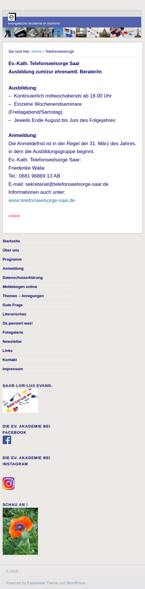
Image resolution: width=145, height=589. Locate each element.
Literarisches (14, 314)
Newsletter (12, 341)
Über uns (11, 250)
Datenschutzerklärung (23, 277)
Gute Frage (13, 305)
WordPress (75, 583)
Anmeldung (13, 268)
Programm (12, 259)
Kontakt (10, 360)
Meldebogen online (20, 286)
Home (36, 51)
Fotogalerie (13, 332)
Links (8, 350)
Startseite (11, 241)
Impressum (13, 369)
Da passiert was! (18, 323)
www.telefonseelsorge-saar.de (42, 200)
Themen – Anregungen (23, 296)
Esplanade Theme (42, 583)
